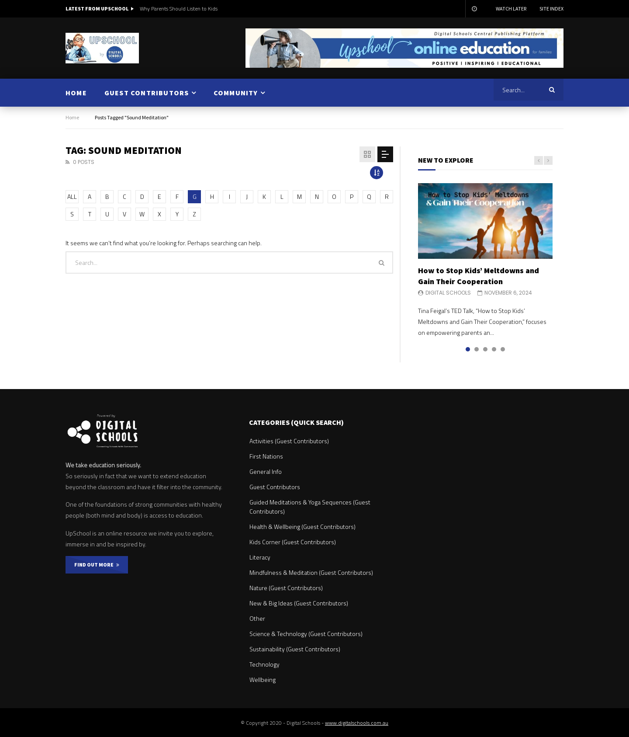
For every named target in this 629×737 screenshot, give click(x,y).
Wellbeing (262, 679)
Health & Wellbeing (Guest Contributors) (302, 526)
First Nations (266, 456)
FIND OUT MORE (96, 564)
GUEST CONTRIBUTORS (146, 92)
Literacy (259, 557)
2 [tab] (476, 349)
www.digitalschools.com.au (356, 723)
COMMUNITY (236, 92)
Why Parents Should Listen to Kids (179, 8)
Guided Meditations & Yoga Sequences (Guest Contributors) (309, 506)
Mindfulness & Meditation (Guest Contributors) (311, 572)
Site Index (551, 8)
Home (72, 117)
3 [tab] (485, 349)
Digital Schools (448, 292)
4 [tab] (494, 349)
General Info (265, 471)
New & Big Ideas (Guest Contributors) (298, 603)
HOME (76, 92)
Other (257, 618)
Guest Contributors (274, 486)
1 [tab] (468, 349)
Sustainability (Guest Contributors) (294, 649)
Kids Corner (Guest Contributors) (292, 541)
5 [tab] (503, 349)
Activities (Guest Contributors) (289, 440)
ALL (72, 196)
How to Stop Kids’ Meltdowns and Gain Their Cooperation (478, 275)
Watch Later (511, 8)
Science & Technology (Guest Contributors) (306, 633)
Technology (264, 664)
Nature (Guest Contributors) (286, 587)
